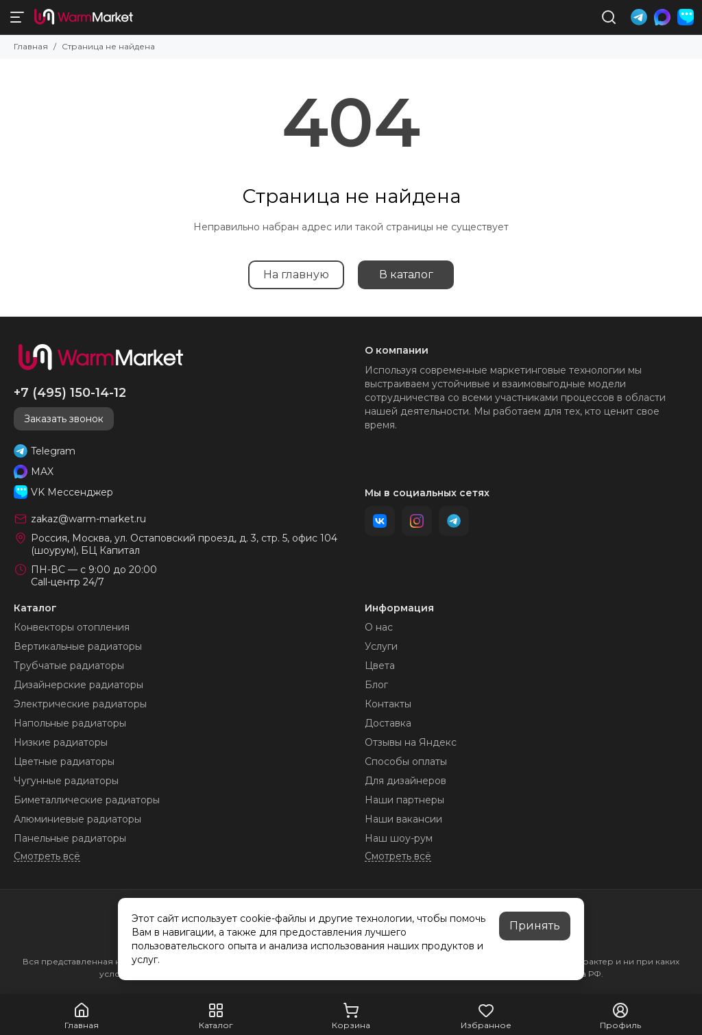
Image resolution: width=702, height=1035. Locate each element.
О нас (379, 627)
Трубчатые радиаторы (69, 665)
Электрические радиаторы (80, 704)
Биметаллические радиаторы (87, 800)
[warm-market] (83, 17)
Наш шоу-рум (399, 838)
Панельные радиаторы (70, 838)
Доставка (388, 723)
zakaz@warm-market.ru (88, 519)
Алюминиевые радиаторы (77, 819)
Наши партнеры (404, 800)
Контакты (388, 704)
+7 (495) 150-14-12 (70, 392)
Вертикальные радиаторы (78, 646)
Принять (534, 925)
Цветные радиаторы (64, 761)
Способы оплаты (406, 761)
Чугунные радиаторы (66, 781)
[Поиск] (609, 17)
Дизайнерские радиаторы (78, 685)
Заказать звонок (64, 419)
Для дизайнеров (405, 781)
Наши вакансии (403, 819)
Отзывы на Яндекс (411, 742)
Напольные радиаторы (70, 723)
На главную (296, 274)
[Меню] (17, 17)
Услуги (381, 646)
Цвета (380, 665)
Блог (376, 685)
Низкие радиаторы (61, 742)
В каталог (406, 274)
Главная (31, 46)
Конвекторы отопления (72, 627)
